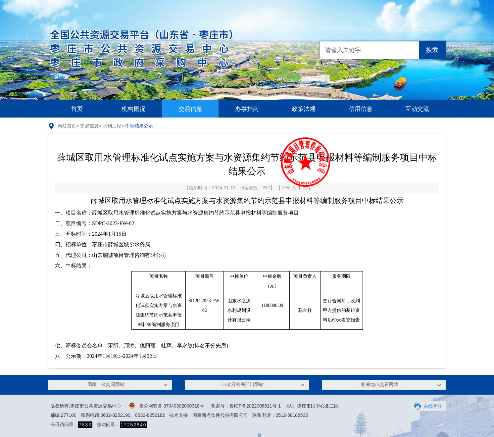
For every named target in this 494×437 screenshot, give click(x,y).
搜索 (432, 50)
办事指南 (247, 109)
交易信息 (190, 109)
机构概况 (133, 109)
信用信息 (360, 109)
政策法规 (304, 109)
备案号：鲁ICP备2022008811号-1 (246, 406)
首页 (77, 109)
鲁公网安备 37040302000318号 (166, 405)
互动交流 (417, 109)
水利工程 (112, 125)
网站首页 (67, 125)
